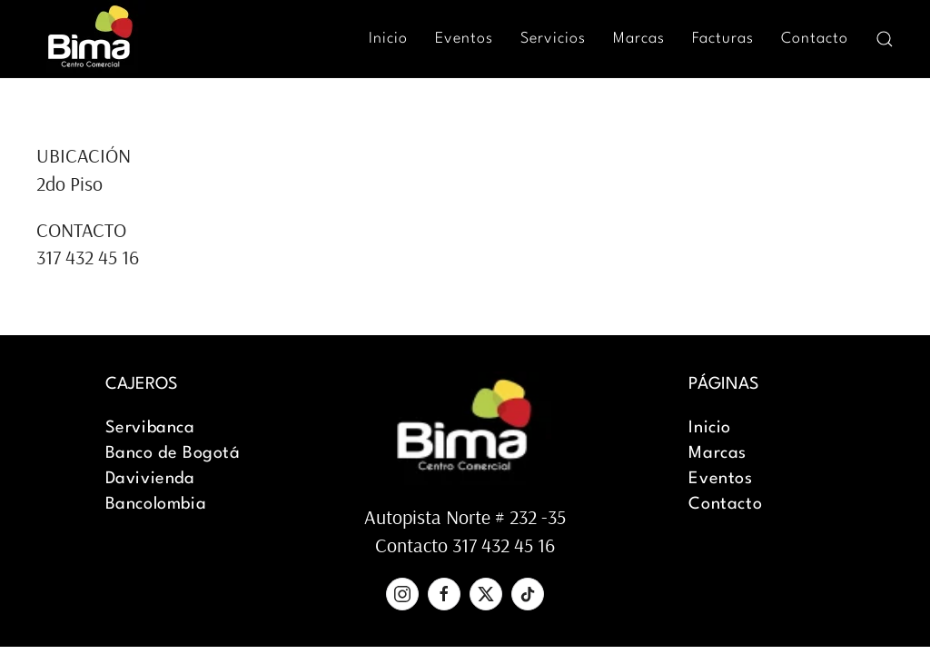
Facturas (723, 38)
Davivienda (150, 479)
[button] (885, 39)
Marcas (639, 38)
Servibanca (150, 428)
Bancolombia (156, 504)
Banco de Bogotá (173, 453)
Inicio (388, 38)
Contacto (814, 38)
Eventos (464, 38)
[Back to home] (90, 38)
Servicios (553, 38)
